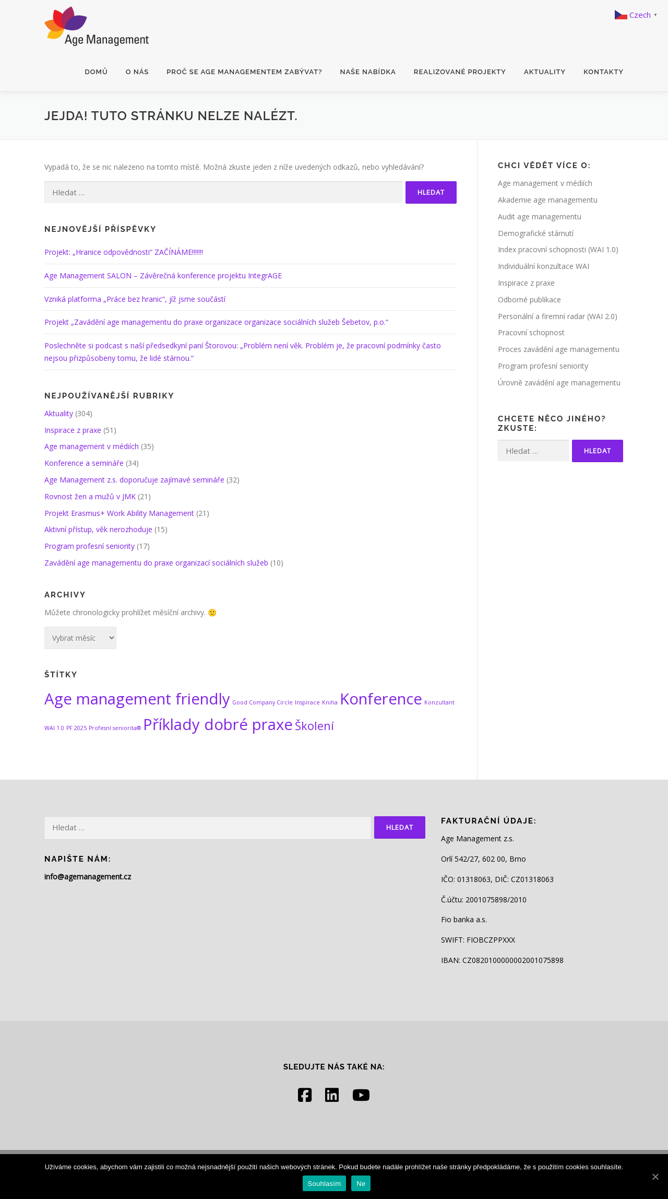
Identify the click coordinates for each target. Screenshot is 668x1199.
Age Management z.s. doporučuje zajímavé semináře (134, 480)
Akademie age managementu (548, 200)
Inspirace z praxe (72, 430)
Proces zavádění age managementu (558, 349)
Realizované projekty (460, 72)
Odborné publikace (529, 299)
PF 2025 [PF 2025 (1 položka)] (76, 728)
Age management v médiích (91, 446)
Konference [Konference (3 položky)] (381, 698)
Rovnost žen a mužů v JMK (90, 496)
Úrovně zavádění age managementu (559, 382)
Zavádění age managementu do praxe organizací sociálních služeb (156, 563)
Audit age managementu (539, 216)
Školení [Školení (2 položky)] (314, 725)
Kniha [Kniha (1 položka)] (330, 702)
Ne (360, 1184)
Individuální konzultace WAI (543, 266)
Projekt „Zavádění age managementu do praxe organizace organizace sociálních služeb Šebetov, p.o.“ (216, 322)
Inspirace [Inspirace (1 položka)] (307, 702)
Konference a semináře (84, 463)
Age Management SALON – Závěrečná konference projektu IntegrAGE (163, 275)
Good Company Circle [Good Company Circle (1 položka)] (262, 702)
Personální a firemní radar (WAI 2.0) (557, 316)
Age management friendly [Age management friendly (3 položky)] (137, 698)
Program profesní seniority (89, 546)
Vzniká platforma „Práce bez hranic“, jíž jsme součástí (134, 299)
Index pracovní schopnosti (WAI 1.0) (558, 249)
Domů (96, 72)
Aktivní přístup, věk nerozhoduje (98, 529)
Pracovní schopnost (531, 332)
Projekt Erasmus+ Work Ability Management (119, 513)
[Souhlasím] (655, 1176)
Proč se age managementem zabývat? (244, 72)
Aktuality (545, 72)
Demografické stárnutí (536, 233)
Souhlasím (324, 1184)
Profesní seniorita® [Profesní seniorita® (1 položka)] (115, 728)
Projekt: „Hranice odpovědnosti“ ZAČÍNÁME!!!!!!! (123, 252)
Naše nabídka (368, 72)
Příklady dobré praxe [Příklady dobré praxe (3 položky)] (218, 724)
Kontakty (603, 72)
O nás (137, 72)
